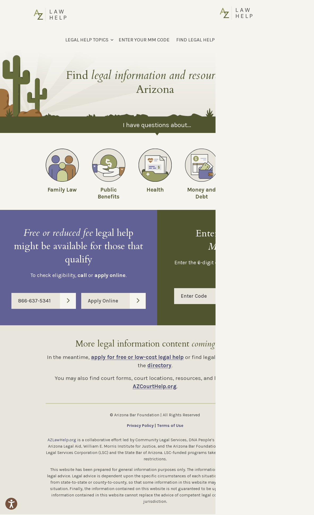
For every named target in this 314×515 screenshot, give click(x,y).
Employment (248, 190)
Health (155, 190)
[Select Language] (252, 40)
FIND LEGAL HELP (195, 40)
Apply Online (117, 301)
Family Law (62, 190)
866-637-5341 (47, 301)
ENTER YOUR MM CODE (144, 40)
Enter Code (239, 297)
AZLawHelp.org (62, 440)
